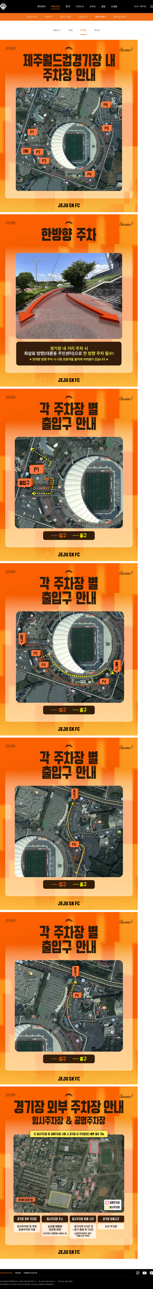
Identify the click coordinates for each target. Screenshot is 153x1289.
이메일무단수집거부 (30, 1273)
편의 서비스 (100, 17)
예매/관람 (55, 6)
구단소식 (80, 6)
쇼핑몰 (114, 6)
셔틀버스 (57, 30)
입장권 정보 (31, 17)
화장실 (97, 30)
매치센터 (41, 6)
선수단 (93, 6)
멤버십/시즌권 (120, 17)
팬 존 (68, 6)
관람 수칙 (83, 17)
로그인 (136, 6)
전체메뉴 (151, 6)
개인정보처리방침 (6, 1273)
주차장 (83, 30)
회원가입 (143, 6)
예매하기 (49, 17)
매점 (71, 30)
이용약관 (18, 1273)
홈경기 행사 (66, 17)
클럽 (103, 6)
